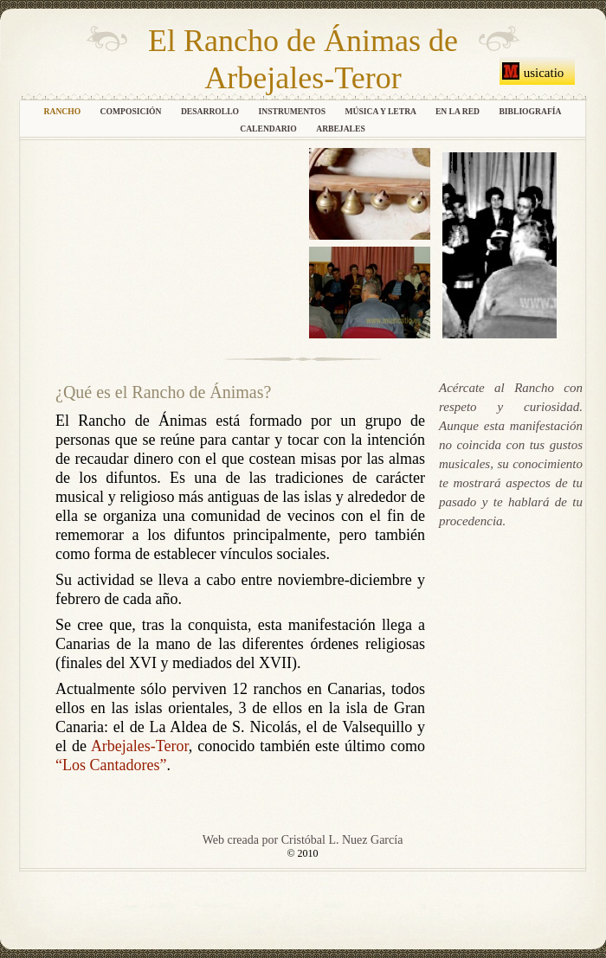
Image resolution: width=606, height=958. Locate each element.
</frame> (164, 242)
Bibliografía (530, 111)
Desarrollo (211, 111)
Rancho (63, 111)
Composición (132, 111)
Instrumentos (292, 111)
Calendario (269, 128)
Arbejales (340, 128)
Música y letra (381, 111)
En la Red (458, 111)
